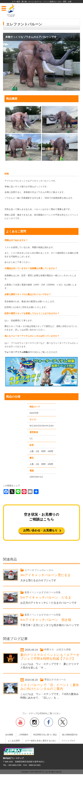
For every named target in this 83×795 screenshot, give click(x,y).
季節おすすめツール (55, 679)
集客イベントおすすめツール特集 (43, 592)
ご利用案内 (23, 735)
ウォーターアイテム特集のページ (20, 352)
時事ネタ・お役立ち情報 (57, 649)
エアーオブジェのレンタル (39, 570)
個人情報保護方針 (70, 735)
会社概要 (9, 735)
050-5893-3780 (14, 765)
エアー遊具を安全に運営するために (40, 741)
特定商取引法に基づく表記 (45, 735)
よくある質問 (14, 741)
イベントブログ (68, 741)
